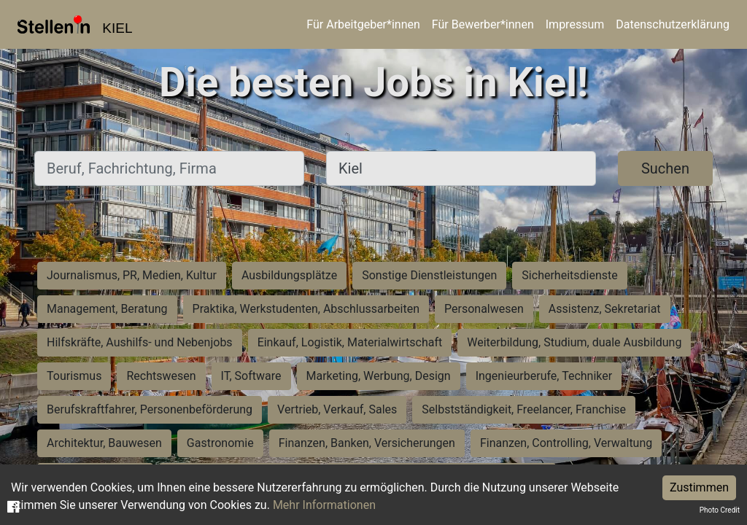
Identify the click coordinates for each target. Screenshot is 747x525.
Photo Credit (720, 510)
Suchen (665, 168)
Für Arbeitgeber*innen (362, 24)
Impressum (575, 24)
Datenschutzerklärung (672, 24)
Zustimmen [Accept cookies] (699, 487)
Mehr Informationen (324, 505)
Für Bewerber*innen (483, 24)
